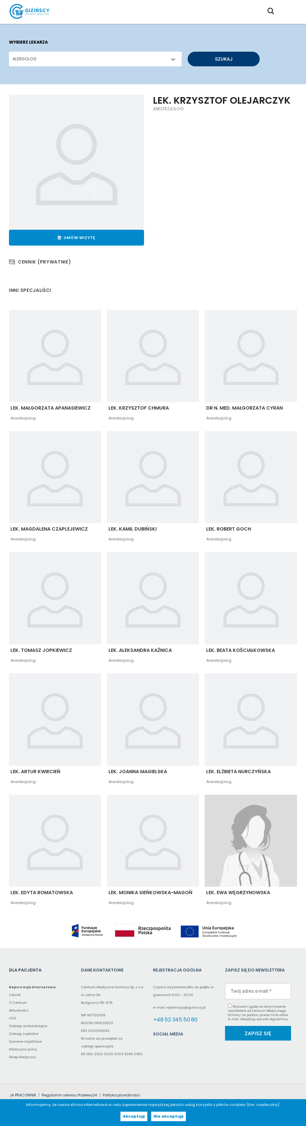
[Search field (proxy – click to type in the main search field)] (272, 10)
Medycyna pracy (23, 1049)
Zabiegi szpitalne (23, 1033)
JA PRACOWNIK (23, 1095)
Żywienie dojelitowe (25, 1041)
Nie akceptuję (168, 1116)
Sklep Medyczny (22, 1057)
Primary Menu (289, 11)
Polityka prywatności (121, 1095)
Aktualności (18, 1010)
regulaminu (279, 1019)
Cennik (15, 994)
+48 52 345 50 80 (175, 1019)
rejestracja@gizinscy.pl (186, 1007)
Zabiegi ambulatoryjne (28, 1026)
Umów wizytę (76, 237)
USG (12, 1018)
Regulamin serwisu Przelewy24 (69, 1095)
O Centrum (18, 1002)
